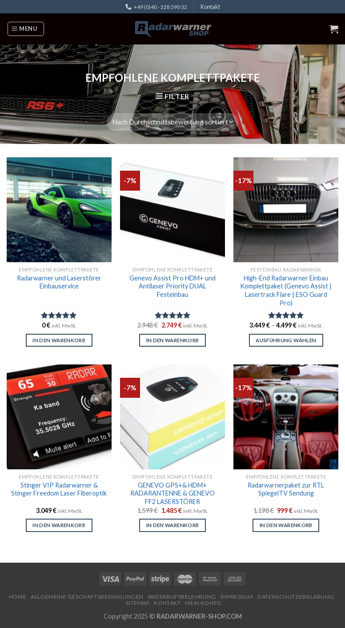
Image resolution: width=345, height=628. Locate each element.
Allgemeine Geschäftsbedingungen (87, 596)
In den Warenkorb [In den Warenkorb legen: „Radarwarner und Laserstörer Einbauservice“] (58, 340)
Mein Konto (203, 603)
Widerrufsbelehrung (182, 596)
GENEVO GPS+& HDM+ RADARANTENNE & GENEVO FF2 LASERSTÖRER (172, 493)
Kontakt (210, 6)
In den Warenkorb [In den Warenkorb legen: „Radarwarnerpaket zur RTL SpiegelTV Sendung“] (286, 525)
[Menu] (26, 29)
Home (17, 596)
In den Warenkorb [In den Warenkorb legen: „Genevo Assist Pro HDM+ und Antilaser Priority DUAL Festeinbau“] (172, 340)
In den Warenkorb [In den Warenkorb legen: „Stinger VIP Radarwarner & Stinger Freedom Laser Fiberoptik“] (58, 525)
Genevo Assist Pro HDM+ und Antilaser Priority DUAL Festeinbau (172, 286)
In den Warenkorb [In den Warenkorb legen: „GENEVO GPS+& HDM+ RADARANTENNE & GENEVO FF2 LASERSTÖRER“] (172, 525)
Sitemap (137, 603)
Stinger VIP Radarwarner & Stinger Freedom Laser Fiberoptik (59, 489)
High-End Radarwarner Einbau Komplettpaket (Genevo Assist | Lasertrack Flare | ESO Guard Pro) (286, 290)
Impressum (237, 596)
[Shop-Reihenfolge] (172, 122)
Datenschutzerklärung (295, 596)
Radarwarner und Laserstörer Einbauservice (59, 282)
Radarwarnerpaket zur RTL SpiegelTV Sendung (286, 489)
